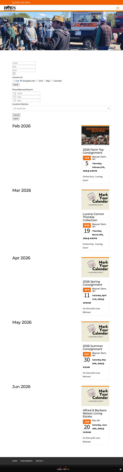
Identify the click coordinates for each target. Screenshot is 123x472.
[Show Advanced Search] (14, 73)
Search (15, 84)
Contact (39, 461)
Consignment (26, 461)
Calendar (56, 80)
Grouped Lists (17, 77)
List (16, 80)
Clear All (16, 115)
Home (14, 461)
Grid (39, 80)
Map (47, 80)
